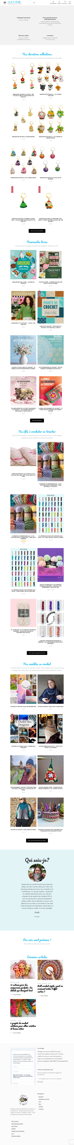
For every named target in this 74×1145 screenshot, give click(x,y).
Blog (40, 1104)
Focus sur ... (13, 1020)
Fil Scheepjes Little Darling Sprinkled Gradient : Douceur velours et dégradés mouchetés (23, 631)
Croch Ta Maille (14, 1)
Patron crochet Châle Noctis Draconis (50, 706)
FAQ (40, 1101)
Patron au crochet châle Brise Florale (23, 829)
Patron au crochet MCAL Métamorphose (23, 706)
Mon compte (14, 1121)
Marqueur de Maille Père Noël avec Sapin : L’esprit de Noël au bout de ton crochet (50, 220)
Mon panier (14, 1126)
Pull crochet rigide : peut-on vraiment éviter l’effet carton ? (50, 989)
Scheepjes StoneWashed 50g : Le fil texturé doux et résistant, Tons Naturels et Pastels (50, 485)
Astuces (12, 982)
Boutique (41, 1096)
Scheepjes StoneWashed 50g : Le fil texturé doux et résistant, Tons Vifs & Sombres (23, 537)
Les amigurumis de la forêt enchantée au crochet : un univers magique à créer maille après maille (23, 410)
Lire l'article (17, 994)
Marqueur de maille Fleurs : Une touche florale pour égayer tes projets (23, 96)
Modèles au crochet (44, 1099)
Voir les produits (37, 420)
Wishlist (13, 1128)
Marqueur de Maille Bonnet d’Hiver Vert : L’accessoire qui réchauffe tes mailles (23, 220)
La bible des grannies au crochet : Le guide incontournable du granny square (51, 410)
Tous (17, 982)
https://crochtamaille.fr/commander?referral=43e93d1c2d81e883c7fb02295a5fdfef (50, 1060)
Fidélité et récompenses (17, 1131)
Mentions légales (15, 1136)
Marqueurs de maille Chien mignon (23, 136)
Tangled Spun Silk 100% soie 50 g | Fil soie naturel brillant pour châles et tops (23, 475)
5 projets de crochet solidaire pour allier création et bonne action (23, 1026)
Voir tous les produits (37, 230)
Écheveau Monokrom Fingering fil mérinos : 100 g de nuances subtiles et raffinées (50, 642)
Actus (39, 983)
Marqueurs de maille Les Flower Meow (23, 177)
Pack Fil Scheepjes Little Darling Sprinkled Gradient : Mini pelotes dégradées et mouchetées (50, 586)
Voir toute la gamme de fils (37, 653)
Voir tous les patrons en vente (37, 840)
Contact (41, 1106)
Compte (59, 2)
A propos (37, 916)
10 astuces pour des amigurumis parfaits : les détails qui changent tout (21, 987)
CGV (12, 1133)
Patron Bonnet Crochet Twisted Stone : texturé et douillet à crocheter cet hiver (23, 789)
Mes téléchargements (17, 1123)
